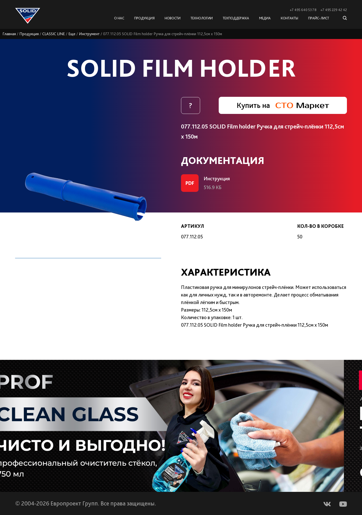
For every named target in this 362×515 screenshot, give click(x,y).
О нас (119, 18)
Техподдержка (236, 18)
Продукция (29, 33)
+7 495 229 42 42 (333, 10)
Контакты (289, 18)
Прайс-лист (318, 18)
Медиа (265, 18)
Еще (71, 33)
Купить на (283, 105)
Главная (9, 33)
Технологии (202, 18)
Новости (172, 18)
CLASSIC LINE (53, 33)
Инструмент (89, 33)
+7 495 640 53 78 (303, 10)
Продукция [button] (144, 18)
